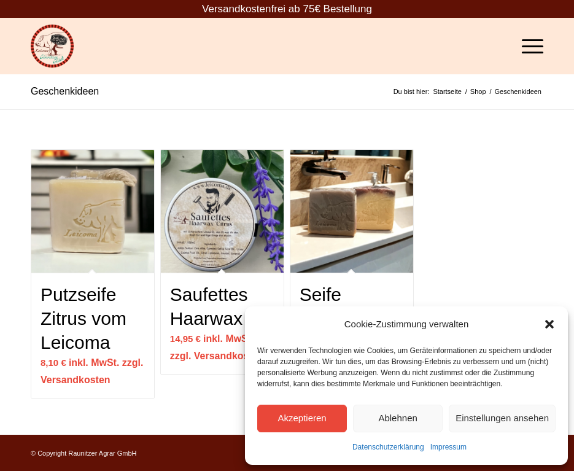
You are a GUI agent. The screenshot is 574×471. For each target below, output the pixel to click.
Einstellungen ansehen (502, 418)
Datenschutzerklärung (388, 447)
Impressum (448, 447)
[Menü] (526, 46)
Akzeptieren (301, 418)
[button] (549, 324)
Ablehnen (397, 418)
